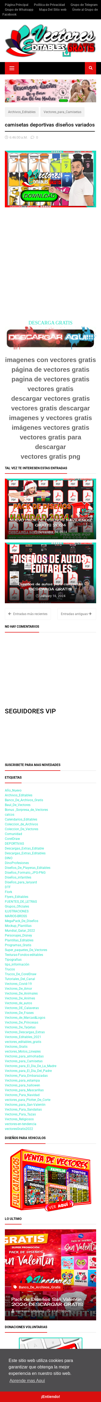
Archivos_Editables (22, 112)
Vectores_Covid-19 (18, 984)
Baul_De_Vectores (17, 805)
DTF (8, 887)
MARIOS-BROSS (16, 916)
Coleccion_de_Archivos (21, 824)
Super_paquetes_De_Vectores (26, 950)
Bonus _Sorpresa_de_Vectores (26, 810)
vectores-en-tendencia (20, 1124)
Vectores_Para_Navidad (22, 1095)
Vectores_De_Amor (18, 989)
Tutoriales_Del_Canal (20, 979)
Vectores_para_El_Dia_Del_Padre (28, 1071)
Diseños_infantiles (18, 877)
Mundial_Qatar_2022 (20, 931)
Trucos (10, 969)
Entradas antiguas (76, 614)
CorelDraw (12, 839)
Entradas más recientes (27, 614)
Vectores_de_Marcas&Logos (25, 1018)
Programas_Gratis (18, 945)
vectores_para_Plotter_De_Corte (27, 1100)
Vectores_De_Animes (20, 998)
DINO (8, 858)
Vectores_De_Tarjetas (20, 1027)
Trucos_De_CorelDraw (20, 974)
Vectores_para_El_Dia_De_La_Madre (30, 1066)
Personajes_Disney (18, 935)
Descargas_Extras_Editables (25, 853)
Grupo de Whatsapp (19, 10)
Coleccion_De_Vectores (21, 829)
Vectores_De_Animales (21, 993)
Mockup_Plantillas (18, 926)
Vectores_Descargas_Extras (25, 1032)
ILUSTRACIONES (17, 911)
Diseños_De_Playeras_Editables (27, 868)
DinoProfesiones (17, 863)
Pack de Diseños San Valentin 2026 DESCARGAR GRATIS (47, 1302)
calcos (9, 814)
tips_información (17, 964)
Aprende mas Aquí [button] (27, 1380)
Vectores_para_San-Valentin (25, 1105)
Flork (8, 892)
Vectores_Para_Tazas (20, 1114)
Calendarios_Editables (21, 819)
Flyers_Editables (16, 897)
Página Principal (17, 5)
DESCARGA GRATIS (51, 323)
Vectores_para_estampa (22, 1080)
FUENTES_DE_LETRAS (21, 902)
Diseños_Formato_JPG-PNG (25, 873)
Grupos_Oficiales (17, 906)
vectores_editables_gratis (23, 1042)
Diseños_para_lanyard (21, 882)
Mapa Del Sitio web (53, 10)
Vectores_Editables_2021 (23, 1037)
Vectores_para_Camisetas (62, 112)
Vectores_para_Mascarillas (24, 1090)
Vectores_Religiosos (19, 1119)
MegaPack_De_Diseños (21, 921)
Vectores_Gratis (16, 1047)
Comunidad (13, 834)
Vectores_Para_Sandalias (23, 1109)
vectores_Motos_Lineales (23, 1051)
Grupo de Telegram (84, 5)
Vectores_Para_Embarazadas (26, 1076)
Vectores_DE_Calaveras (22, 1008)
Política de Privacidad (50, 5)
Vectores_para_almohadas (24, 1056)
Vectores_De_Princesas (21, 1022)
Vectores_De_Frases (19, 1013)
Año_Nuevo (13, 790)
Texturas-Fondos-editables (24, 955)
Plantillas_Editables (19, 940)
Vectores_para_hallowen (22, 1085)
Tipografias (13, 960)
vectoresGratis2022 (19, 1129)
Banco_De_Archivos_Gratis (24, 800)
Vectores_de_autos (18, 1003)
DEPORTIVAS (14, 843)
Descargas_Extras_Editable (24, 848)
